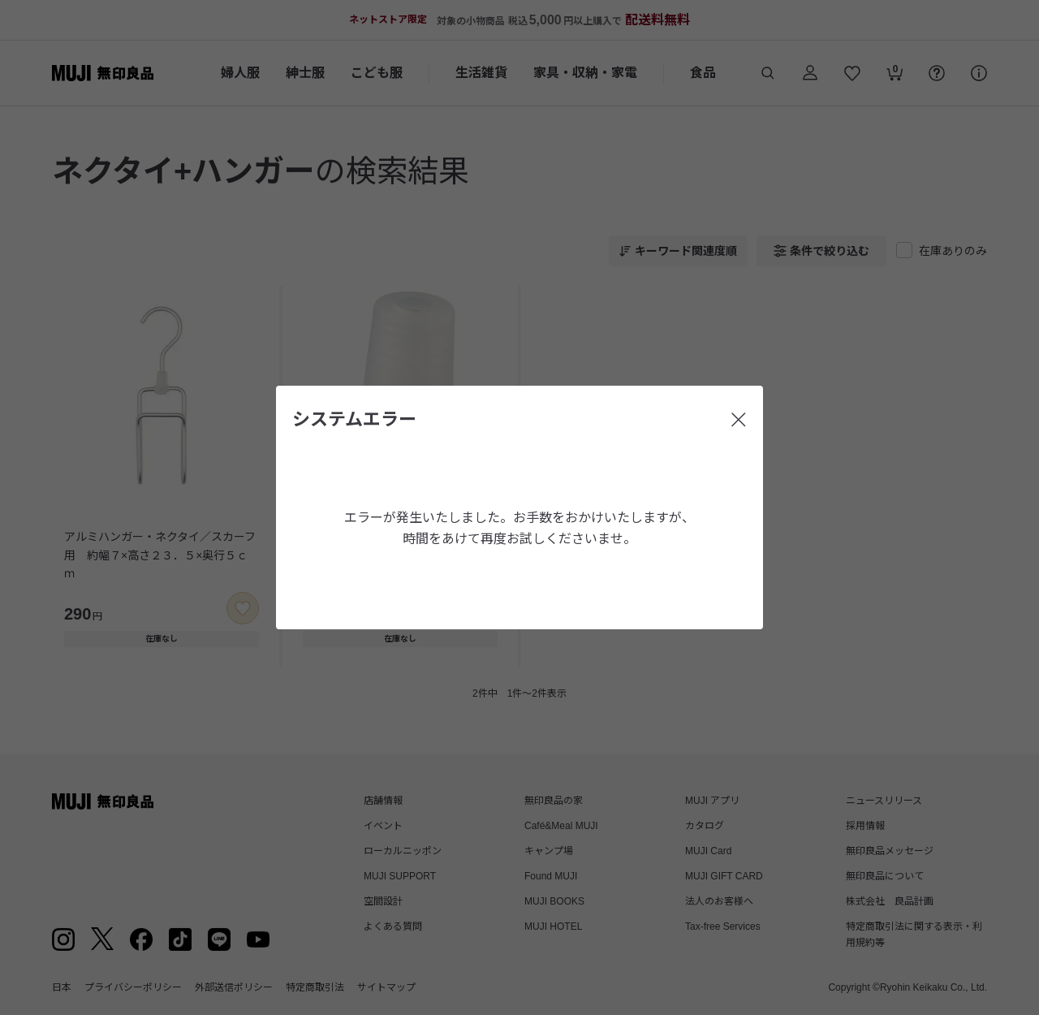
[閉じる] (739, 420)
